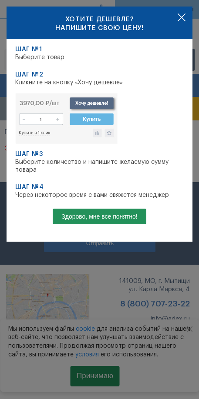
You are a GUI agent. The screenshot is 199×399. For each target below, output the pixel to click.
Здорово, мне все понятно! (99, 216)
